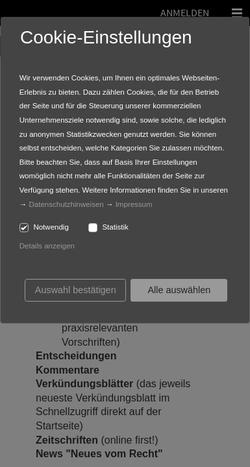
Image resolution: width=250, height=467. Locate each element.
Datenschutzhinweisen (66, 204)
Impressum (134, 204)
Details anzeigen (47, 246)
